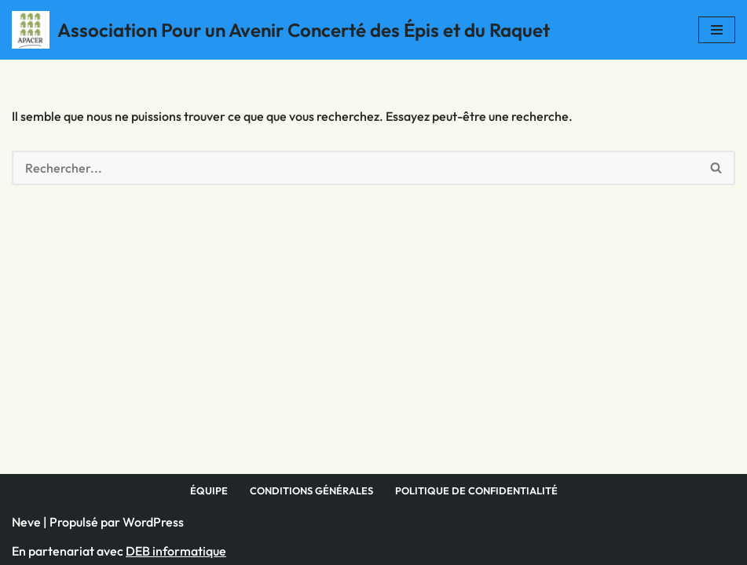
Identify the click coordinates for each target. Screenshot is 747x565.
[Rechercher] (355, 168)
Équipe (209, 490)
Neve (26, 522)
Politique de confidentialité (476, 490)
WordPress (153, 522)
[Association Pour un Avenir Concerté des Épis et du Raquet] (281, 30)
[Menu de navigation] (716, 29)
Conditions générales (311, 490)
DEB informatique (176, 551)
